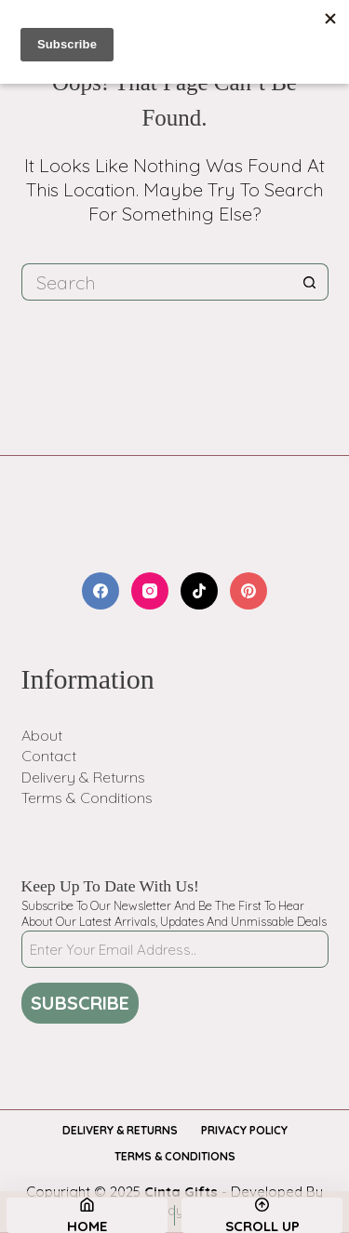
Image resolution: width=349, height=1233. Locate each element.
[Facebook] (100, 591)
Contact (48, 755)
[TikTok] (199, 591)
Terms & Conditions (87, 797)
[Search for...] (156, 282)
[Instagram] (149, 591)
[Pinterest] (248, 591)
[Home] (87, 1215)
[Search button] (310, 282)
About (41, 735)
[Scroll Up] (261, 1215)
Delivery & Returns (83, 777)
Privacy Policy (244, 1130)
